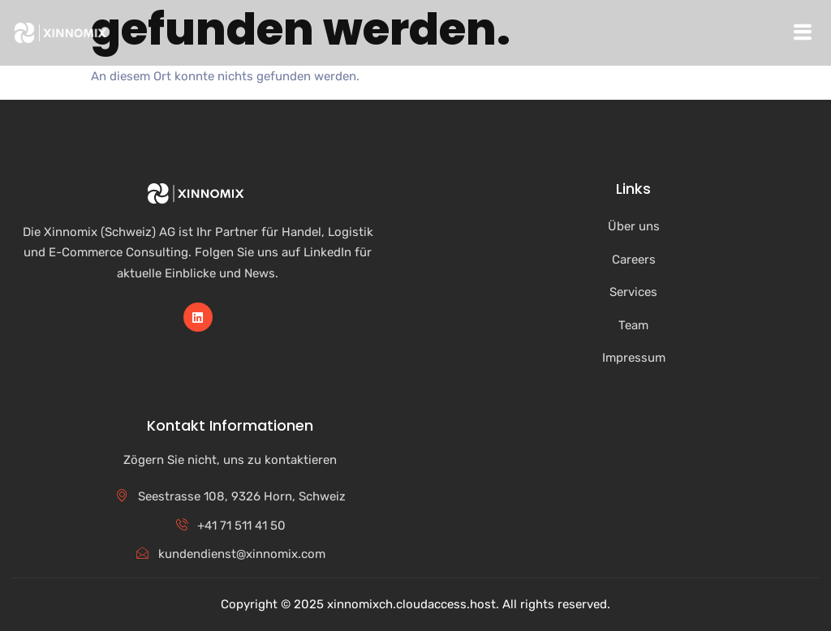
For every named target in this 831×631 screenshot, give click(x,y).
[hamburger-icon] (802, 32)
